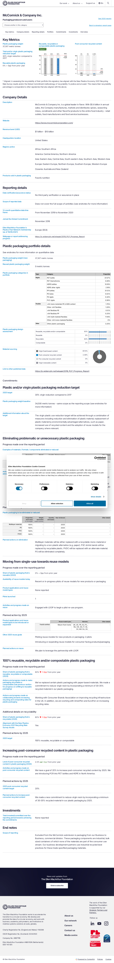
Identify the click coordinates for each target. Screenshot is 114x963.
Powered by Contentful (85, 959)
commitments (61, 32)
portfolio (50, 32)
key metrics (9, 32)
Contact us (69, 930)
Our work (64, 3)
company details (23, 32)
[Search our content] (108, 3)
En (100, 3)
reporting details (38, 32)
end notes (84, 32)
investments (73, 32)
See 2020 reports (104, 18)
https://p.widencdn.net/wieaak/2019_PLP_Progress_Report (60, 236)
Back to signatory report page (100, 25)
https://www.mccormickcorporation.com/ (54, 123)
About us (77, 3)
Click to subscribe (57, 885)
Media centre (70, 935)
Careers (68, 925)
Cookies (108, 959)
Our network (70, 920)
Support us (90, 3)
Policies (100, 959)
